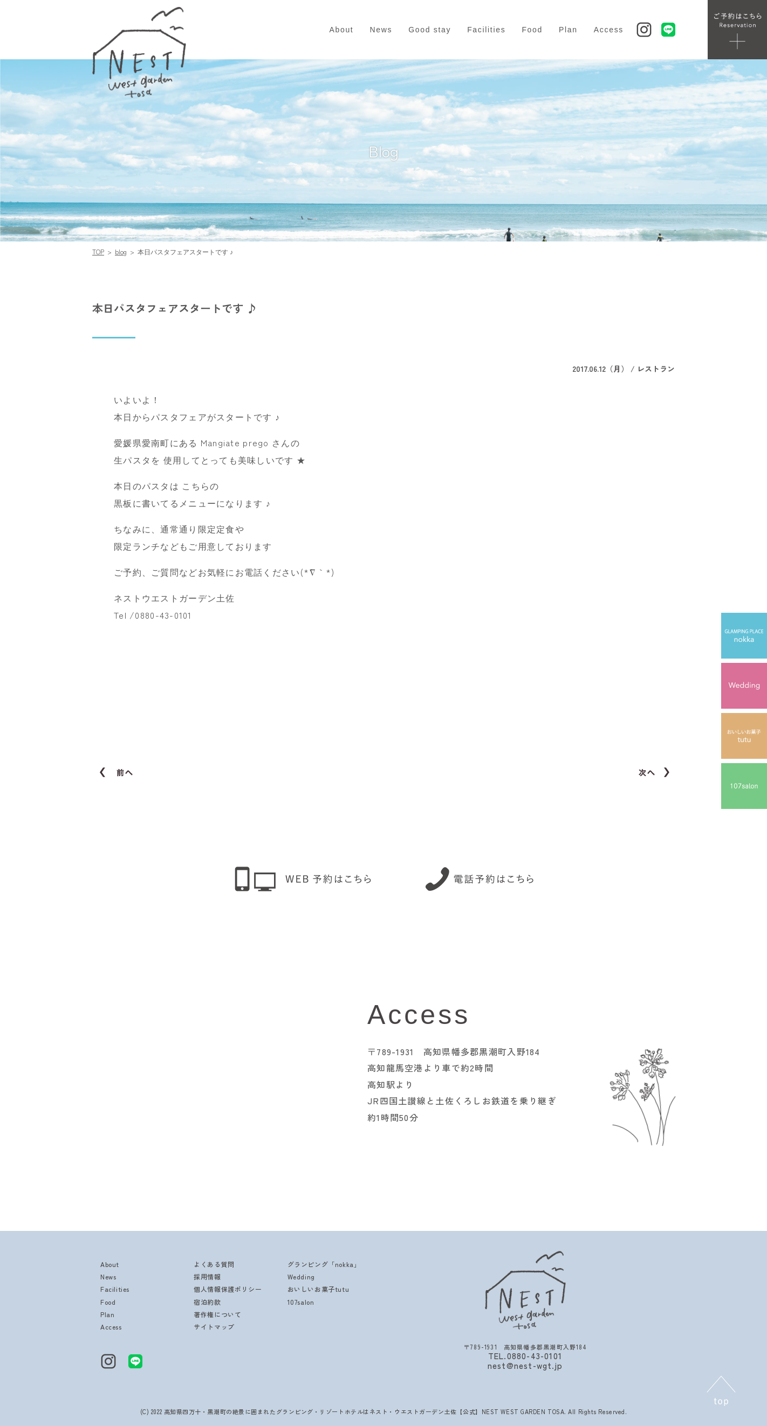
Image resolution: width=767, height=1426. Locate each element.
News (380, 29)
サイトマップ (214, 1326)
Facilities (486, 29)
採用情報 (207, 1276)
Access (609, 29)
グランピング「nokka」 (324, 1264)
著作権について (217, 1314)
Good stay (429, 29)
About (341, 29)
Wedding (301, 1276)
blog (121, 251)
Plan (568, 29)
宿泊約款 (207, 1301)
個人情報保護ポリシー (228, 1288)
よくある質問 (214, 1264)
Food (532, 29)
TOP (98, 251)
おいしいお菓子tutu (318, 1288)
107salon (300, 1301)
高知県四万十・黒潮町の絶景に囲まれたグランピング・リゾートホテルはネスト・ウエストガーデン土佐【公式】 (323, 1411)
